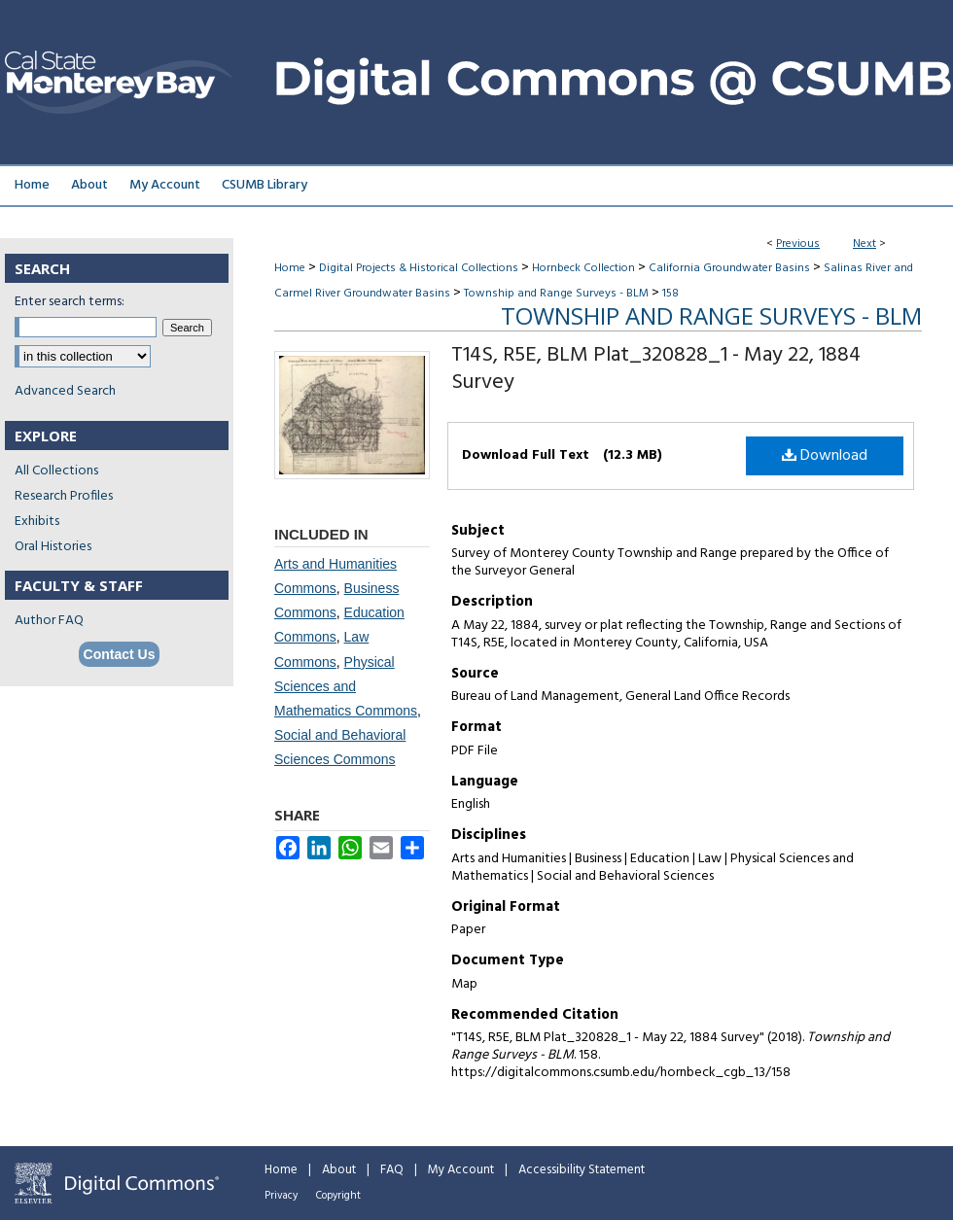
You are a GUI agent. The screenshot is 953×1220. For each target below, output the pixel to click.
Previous (798, 244)
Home (289, 268)
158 (670, 293)
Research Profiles (64, 496)
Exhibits (37, 521)
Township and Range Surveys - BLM (556, 293)
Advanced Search (65, 391)
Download (824, 456)
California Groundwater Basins (729, 268)
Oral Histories (53, 547)
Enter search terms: (69, 302)
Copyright (338, 1195)
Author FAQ (49, 621)
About (339, 1170)
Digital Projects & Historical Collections (418, 268)
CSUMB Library (264, 185)
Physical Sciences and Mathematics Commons (345, 686)
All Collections (56, 471)
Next (864, 244)
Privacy (281, 1195)
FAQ (392, 1170)
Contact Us (120, 654)
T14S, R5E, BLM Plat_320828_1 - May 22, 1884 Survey (656, 369)
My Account (461, 1170)
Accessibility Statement (581, 1170)
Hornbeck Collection (583, 268)
